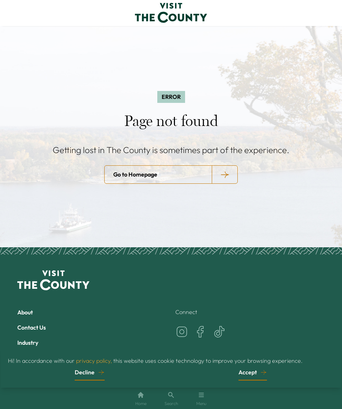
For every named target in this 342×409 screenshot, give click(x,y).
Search (171, 398)
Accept (247, 371)
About (25, 312)
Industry (27, 342)
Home (140, 398)
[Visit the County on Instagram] (181, 331)
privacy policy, (94, 360)
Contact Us (31, 327)
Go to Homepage (135, 174)
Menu (201, 398)
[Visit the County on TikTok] (219, 331)
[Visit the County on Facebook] (200, 331)
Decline (85, 371)
